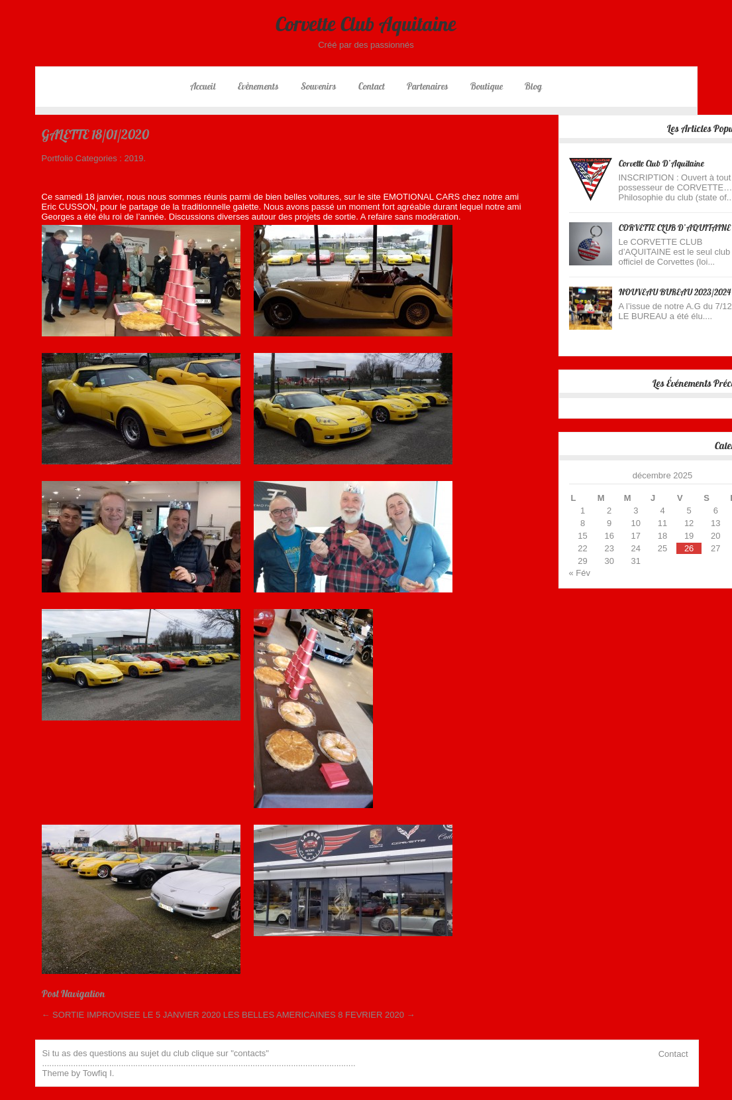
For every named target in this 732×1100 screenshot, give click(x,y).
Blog (533, 86)
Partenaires (427, 86)
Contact (371, 86)
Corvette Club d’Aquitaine (661, 163)
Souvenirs (318, 86)
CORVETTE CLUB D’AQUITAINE (675, 228)
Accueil (203, 86)
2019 (134, 158)
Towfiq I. (99, 1073)
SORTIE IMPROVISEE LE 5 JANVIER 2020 (131, 1015)
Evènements (258, 86)
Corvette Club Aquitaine (366, 23)
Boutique (486, 86)
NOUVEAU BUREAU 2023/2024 (675, 292)
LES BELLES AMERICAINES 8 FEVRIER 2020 (319, 1015)
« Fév (580, 573)
